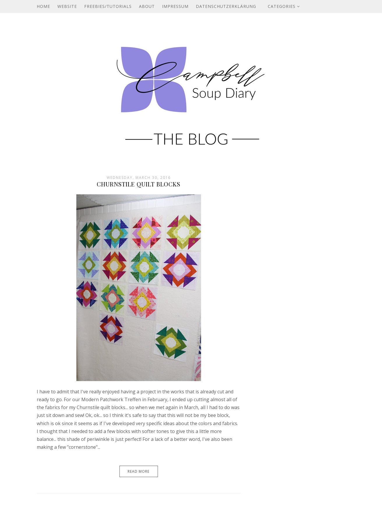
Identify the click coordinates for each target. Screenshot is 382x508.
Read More (138, 471)
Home (43, 6)
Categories (284, 6)
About (147, 6)
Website (67, 6)
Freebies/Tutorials (108, 6)
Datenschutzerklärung (226, 6)
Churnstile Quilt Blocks (138, 184)
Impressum (175, 6)
